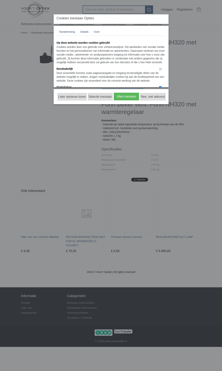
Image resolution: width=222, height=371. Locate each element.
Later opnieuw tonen (72, 96)
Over (97, 31)
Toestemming (67, 31)
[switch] (160, 69)
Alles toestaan (126, 96)
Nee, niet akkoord (153, 96)
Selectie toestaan (100, 96)
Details (84, 31)
